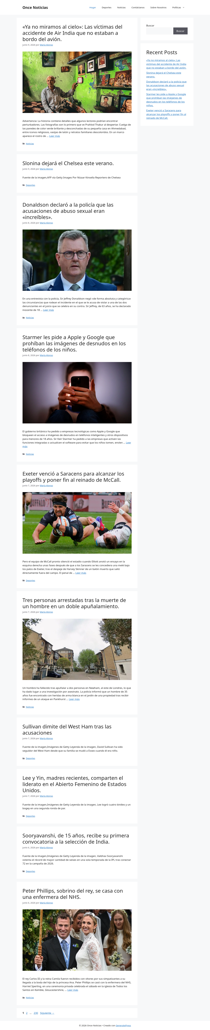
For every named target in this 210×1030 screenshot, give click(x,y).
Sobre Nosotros (158, 7)
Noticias (121, 7)
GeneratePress (123, 1025)
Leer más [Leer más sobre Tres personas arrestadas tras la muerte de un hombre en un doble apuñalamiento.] (74, 699)
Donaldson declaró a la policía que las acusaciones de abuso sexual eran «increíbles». (68, 211)
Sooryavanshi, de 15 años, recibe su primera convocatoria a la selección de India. (76, 838)
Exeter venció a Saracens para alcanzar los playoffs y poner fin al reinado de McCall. (73, 476)
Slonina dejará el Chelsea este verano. (68, 163)
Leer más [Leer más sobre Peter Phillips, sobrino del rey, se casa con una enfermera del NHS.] (72, 990)
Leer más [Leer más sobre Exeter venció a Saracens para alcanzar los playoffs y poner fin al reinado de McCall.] (80, 573)
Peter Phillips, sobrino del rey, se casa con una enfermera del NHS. (73, 893)
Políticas (180, 7)
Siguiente (47, 1013)
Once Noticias (35, 7)
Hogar (92, 7)
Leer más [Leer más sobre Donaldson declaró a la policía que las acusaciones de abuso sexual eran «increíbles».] (48, 310)
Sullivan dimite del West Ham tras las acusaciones (67, 729)
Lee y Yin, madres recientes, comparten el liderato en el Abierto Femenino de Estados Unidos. (74, 784)
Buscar (150, 25)
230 (36, 1013)
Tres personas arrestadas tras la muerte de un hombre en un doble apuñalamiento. (74, 603)
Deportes (106, 7)
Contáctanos (137, 7)
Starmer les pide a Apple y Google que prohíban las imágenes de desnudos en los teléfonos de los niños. (74, 343)
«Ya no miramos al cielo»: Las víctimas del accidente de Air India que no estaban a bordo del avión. (72, 33)
